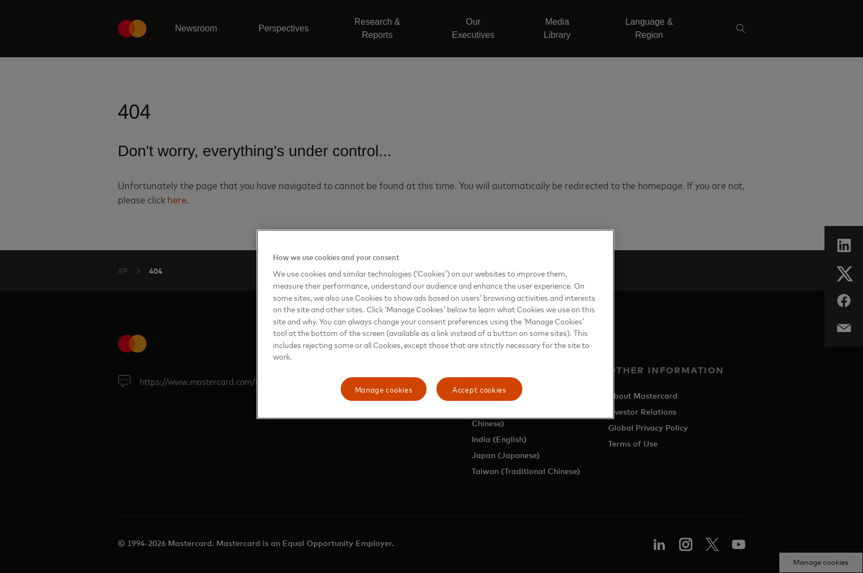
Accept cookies (479, 389)
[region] (435, 324)
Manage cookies (384, 389)
